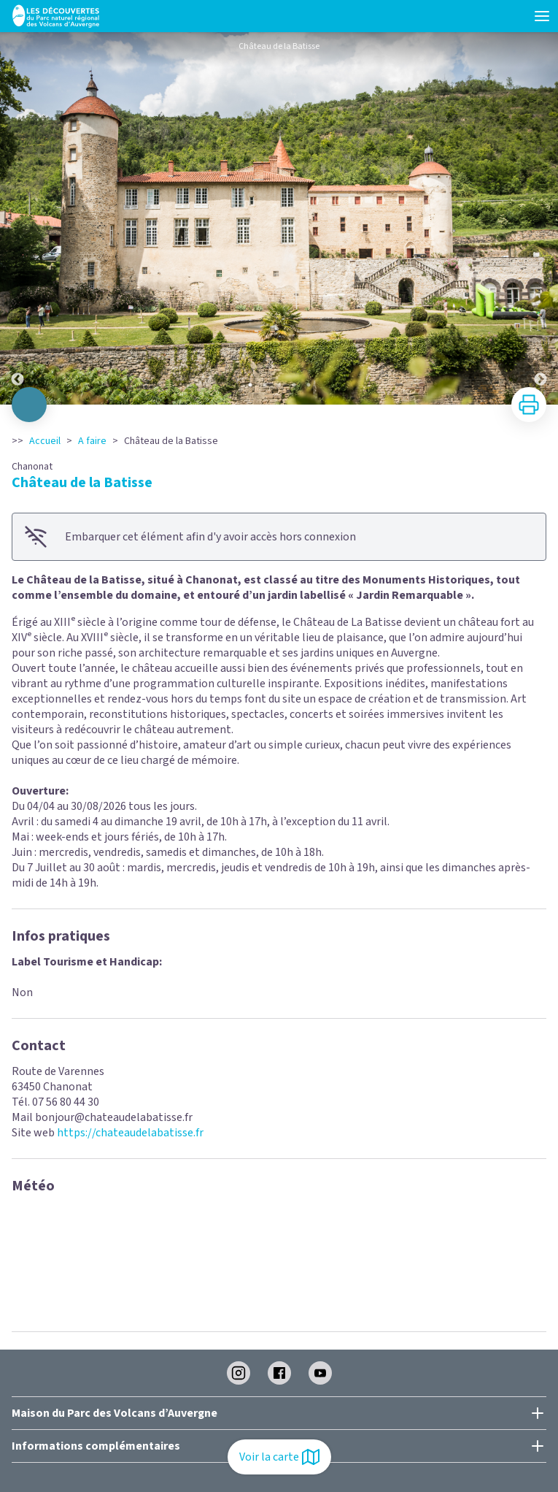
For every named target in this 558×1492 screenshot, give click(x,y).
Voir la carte (279, 1457)
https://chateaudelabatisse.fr (130, 1133)
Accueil (45, 441)
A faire (92, 441)
